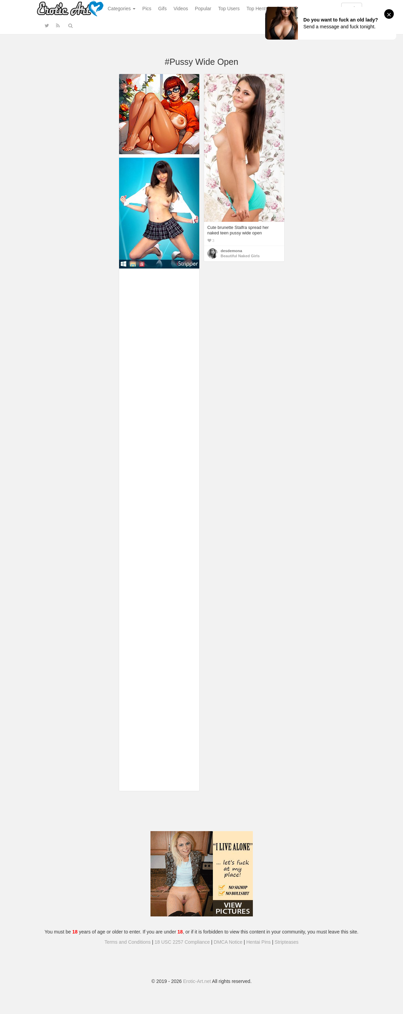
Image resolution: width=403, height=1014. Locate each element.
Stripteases (287, 942)
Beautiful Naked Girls (240, 256)
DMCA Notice (228, 942)
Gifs (162, 8)
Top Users (229, 8)
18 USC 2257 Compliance (182, 942)
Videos (180, 8)
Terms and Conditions (127, 942)
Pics (146, 8)
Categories (122, 8)
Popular (203, 8)
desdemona (231, 251)
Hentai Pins (258, 942)
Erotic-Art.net (197, 981)
